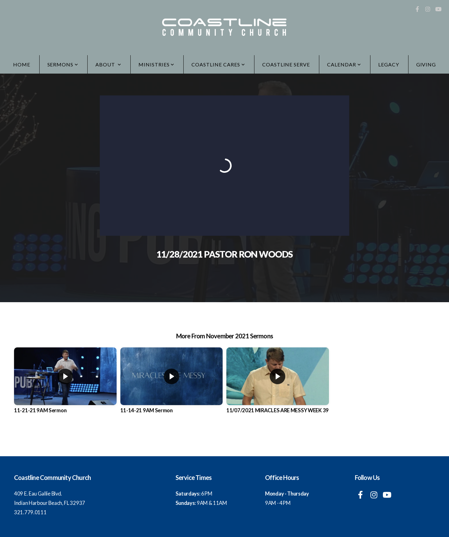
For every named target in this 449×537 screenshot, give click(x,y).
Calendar (344, 64)
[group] (65, 385)
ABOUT (108, 64)
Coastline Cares (218, 64)
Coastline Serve (286, 64)
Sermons (63, 64)
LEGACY (388, 64)
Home (21, 64)
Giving (426, 64)
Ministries (156, 64)
